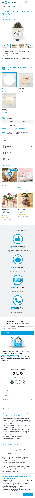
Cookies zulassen (28, 494)
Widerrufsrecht (7, 408)
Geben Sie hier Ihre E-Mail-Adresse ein (13, 326)
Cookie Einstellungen (9, 495)
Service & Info (6, 404)
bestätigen (6, 332)
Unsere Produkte (7, 391)
